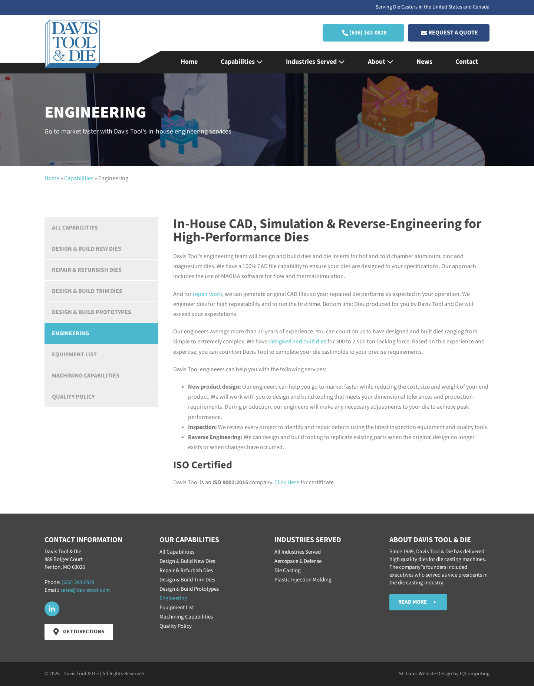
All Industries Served (297, 552)
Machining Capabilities (85, 376)
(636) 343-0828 (78, 582)
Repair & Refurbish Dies (87, 270)
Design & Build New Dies (86, 249)
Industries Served (315, 61)
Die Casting (287, 570)
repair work (207, 294)
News (424, 61)
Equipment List (74, 354)
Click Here (286, 482)
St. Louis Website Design (425, 673)
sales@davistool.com (85, 590)
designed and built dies (297, 341)
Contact (466, 61)
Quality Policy (73, 397)
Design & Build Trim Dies (87, 291)
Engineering (70, 333)
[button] (363, 33)
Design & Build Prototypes (91, 312)
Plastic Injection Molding (303, 580)
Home (189, 61)
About (380, 61)
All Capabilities (75, 228)
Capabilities (242, 61)
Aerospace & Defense (298, 561)
